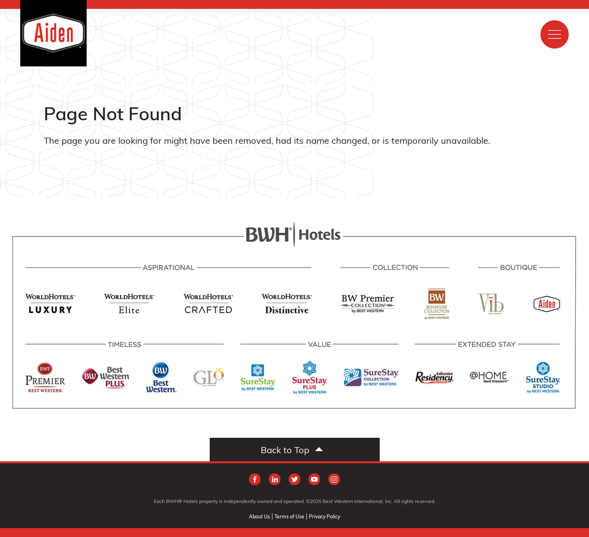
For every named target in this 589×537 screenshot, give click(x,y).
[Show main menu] (554, 34)
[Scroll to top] (295, 449)
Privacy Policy (324, 516)
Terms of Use (289, 516)
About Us (259, 516)
